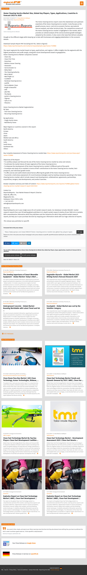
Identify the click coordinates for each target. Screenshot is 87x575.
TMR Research (50, 375)
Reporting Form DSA (44, 569)
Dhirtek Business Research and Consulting (14, 375)
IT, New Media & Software (23, 18)
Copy (80, 232)
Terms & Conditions (22, 569)
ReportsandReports (19, 20)
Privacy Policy (12, 569)
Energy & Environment (15, 433)
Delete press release (12, 255)
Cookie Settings (55, 569)
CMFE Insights (7, 435)
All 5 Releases (7, 334)
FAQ (2, 569)
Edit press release (29, 255)
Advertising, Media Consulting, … (18, 373)
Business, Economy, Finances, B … (18, 270)
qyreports (5, 493)
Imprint (6, 569)
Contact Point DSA (33, 569)
